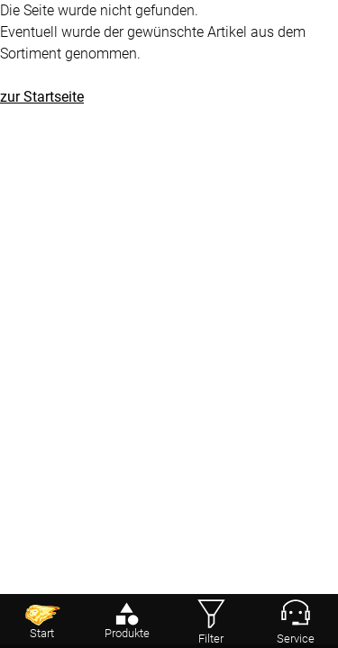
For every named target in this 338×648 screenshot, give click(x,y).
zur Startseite (42, 96)
